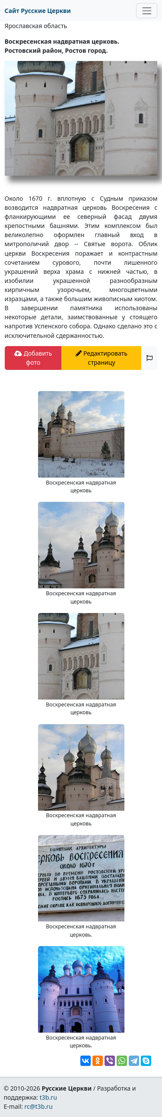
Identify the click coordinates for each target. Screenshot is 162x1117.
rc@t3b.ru (39, 1106)
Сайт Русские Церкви (38, 10)
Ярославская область (36, 26)
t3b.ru (48, 1097)
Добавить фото (33, 357)
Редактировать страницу (101, 357)
